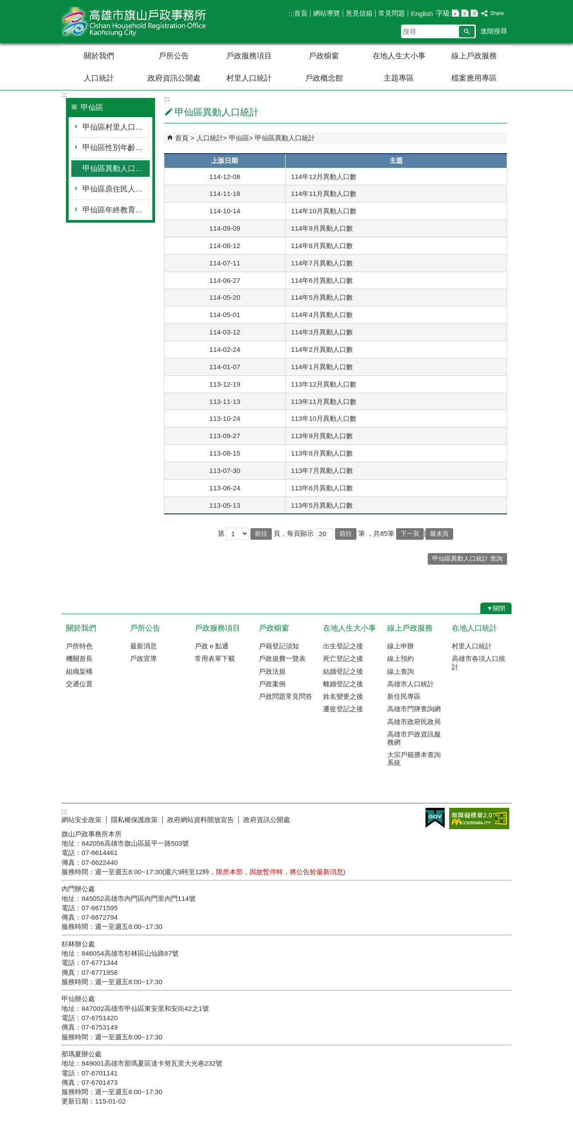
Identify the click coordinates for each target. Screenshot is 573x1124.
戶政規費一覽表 (282, 658)
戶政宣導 (143, 658)
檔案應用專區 (474, 78)
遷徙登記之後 (343, 709)
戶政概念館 (324, 78)
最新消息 (143, 646)
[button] (467, 31)
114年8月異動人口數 (322, 245)
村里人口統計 (249, 78)
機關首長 (79, 658)
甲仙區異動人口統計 (116, 168)
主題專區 (399, 78)
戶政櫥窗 (324, 56)
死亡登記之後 (343, 658)
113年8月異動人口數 (322, 453)
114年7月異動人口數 (322, 263)
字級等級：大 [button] (474, 13)
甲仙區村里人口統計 (116, 127)
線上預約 (400, 658)
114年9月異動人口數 (322, 228)
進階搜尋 (493, 31)
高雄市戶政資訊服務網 (414, 738)
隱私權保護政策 (134, 819)
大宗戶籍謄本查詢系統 (414, 758)
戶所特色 (79, 646)
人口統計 (99, 78)
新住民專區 (404, 696)
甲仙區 (239, 138)
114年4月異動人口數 (322, 314)
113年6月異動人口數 (322, 488)
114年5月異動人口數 (322, 297)
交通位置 (79, 684)
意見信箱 (359, 13)
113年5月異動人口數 (322, 505)
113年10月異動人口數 (323, 418)
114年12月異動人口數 (323, 176)
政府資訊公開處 (174, 78)
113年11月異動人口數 (323, 401)
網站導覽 (326, 13)
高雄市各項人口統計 (478, 662)
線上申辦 (400, 646)
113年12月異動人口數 (323, 384)
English (422, 13)
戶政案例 (272, 684)
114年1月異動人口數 (322, 367)
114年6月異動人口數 (322, 280)
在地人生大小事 (399, 56)
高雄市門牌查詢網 (414, 709)
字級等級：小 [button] (455, 13)
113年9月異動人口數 (322, 436)
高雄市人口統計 (410, 684)
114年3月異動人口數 (322, 332)
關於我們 (99, 56)
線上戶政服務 (474, 56)
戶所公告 (174, 56)
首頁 (300, 13)
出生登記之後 (343, 646)
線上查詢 (400, 671)
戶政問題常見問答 (285, 696)
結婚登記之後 (343, 671)
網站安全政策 (81, 819)
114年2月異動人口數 (322, 349)
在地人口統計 (474, 628)
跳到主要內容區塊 (4, 4)
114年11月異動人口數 (323, 193)
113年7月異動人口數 (322, 470)
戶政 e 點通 (212, 646)
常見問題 (391, 13)
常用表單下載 (215, 658)
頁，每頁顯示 (294, 533)
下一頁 (410, 533)
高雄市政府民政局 (414, 721)
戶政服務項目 (249, 56)
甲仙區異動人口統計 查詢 (467, 558)
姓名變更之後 (343, 696)
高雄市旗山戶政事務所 (136, 22)
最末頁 (439, 533)
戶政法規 (272, 671)
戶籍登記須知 (279, 646)
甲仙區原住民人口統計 (116, 189)
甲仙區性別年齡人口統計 (116, 147)
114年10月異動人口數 (323, 211)
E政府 (435, 818)
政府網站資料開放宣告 (200, 819)
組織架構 (79, 671)
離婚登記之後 (343, 684)
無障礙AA (479, 818)
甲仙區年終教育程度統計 (116, 210)
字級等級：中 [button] (465, 13)
